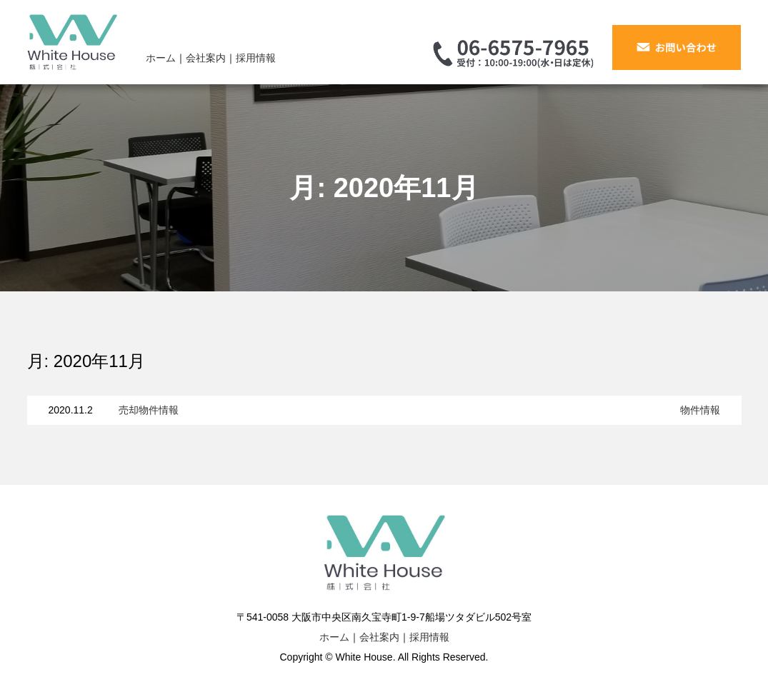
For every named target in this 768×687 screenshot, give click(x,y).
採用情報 (256, 58)
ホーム (161, 58)
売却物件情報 (149, 410)
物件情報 (700, 410)
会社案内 (206, 58)
